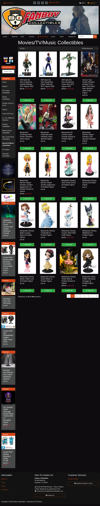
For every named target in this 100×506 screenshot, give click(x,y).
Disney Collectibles (6, 98)
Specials (5, 434)
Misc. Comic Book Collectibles (8, 138)
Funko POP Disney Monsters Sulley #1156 (7, 456)
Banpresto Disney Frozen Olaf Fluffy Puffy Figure (69, 233)
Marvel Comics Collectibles (7, 132)
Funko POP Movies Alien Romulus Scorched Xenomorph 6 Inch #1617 (8, 263)
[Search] (85, 36)
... (92, 296)
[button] (8, 3)
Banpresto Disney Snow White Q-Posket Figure (48, 279)
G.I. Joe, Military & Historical (8, 119)
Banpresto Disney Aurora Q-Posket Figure (89, 182)
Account (31, 36)
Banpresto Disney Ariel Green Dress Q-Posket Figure (69, 182)
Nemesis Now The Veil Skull (6, 301)
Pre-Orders (5, 149)
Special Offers (43, 36)
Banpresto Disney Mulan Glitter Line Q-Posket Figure (27, 279)
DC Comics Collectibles (6, 91)
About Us (15, 36)
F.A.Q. (22, 36)
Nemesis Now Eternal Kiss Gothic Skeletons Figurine (8, 374)
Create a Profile (73, 479)
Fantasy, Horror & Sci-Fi (8, 104)
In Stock (27, 100)
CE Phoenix (38, 501)
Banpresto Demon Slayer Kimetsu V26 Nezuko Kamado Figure (89, 136)
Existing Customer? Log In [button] (83, 483)
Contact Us (71, 36)
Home (5, 36)
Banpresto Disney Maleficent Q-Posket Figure (89, 233)
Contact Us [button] (50, 495)
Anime (4, 82)
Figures (4, 109)
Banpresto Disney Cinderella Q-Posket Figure (48, 233)
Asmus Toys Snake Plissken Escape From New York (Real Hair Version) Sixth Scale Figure (88, 86)
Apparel (4, 86)
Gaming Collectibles (6, 125)
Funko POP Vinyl (7, 113)
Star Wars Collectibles (6, 155)
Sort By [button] (22, 48)
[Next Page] (97, 296)
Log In (53, 36)
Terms (62, 36)
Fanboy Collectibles (19, 501)
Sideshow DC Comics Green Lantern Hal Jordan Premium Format (7, 226)
